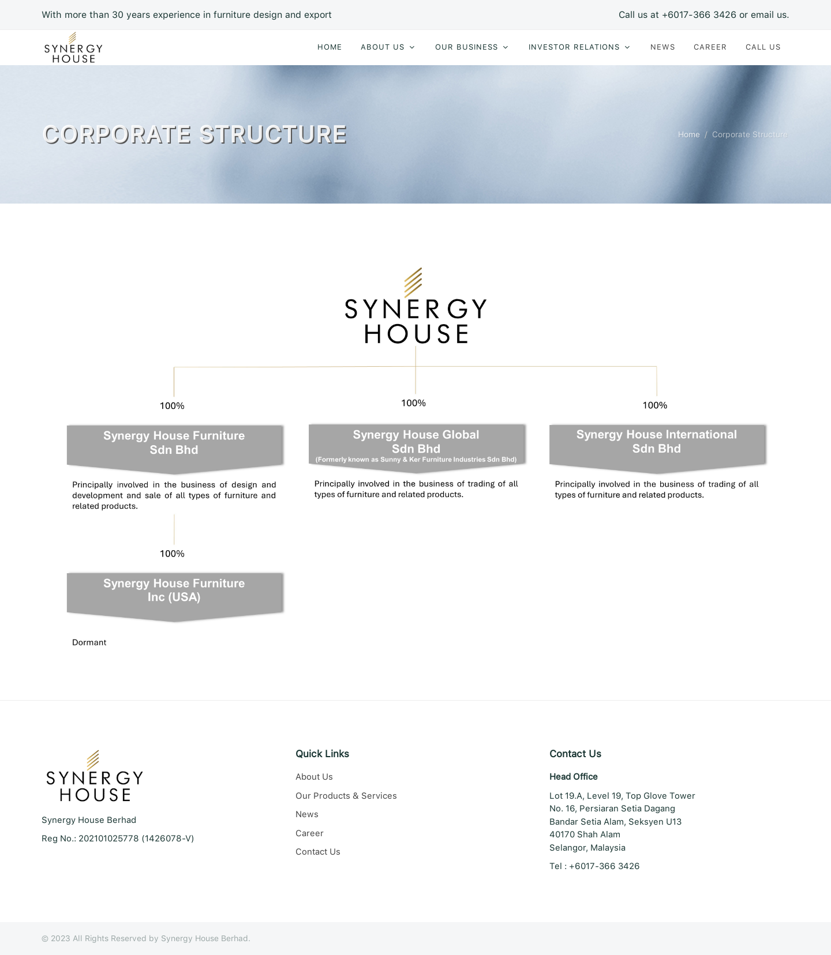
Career (309, 833)
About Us (314, 777)
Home (689, 134)
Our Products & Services (346, 796)
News (307, 814)
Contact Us (317, 852)
